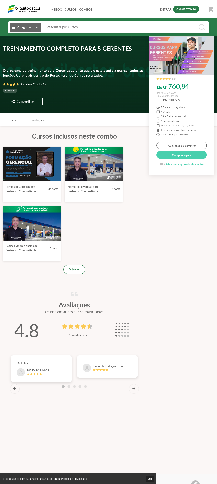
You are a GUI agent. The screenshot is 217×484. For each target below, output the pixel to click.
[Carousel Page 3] (74, 386)
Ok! (150, 478)
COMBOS (85, 9)
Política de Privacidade (74, 478)
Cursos (14, 120)
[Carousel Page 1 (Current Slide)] (63, 386)
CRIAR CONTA (186, 9)
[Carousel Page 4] (80, 386)
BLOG (56, 9)
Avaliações (38, 120)
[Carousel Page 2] (69, 386)
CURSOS (70, 9)
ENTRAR (165, 9)
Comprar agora (181, 155)
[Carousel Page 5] (85, 386)
